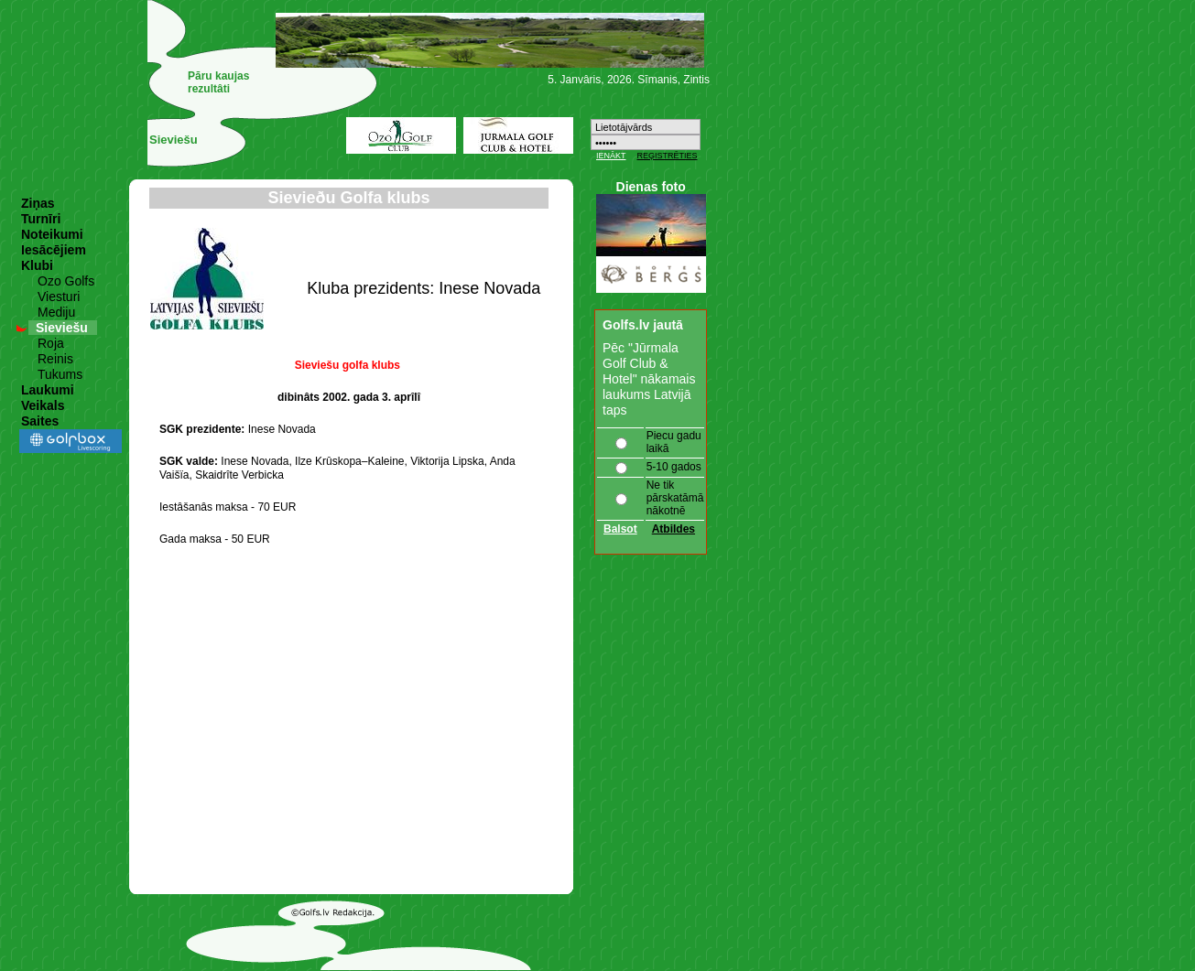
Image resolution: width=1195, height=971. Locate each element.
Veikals (43, 405)
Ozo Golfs (66, 281)
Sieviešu (62, 327)
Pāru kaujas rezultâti (218, 82)
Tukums (60, 374)
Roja (51, 343)
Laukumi (47, 390)
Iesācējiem (53, 250)
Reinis (55, 358)
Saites (40, 421)
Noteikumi (52, 234)
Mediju (56, 312)
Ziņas (38, 203)
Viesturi (59, 296)
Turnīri (40, 218)
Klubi (37, 265)
